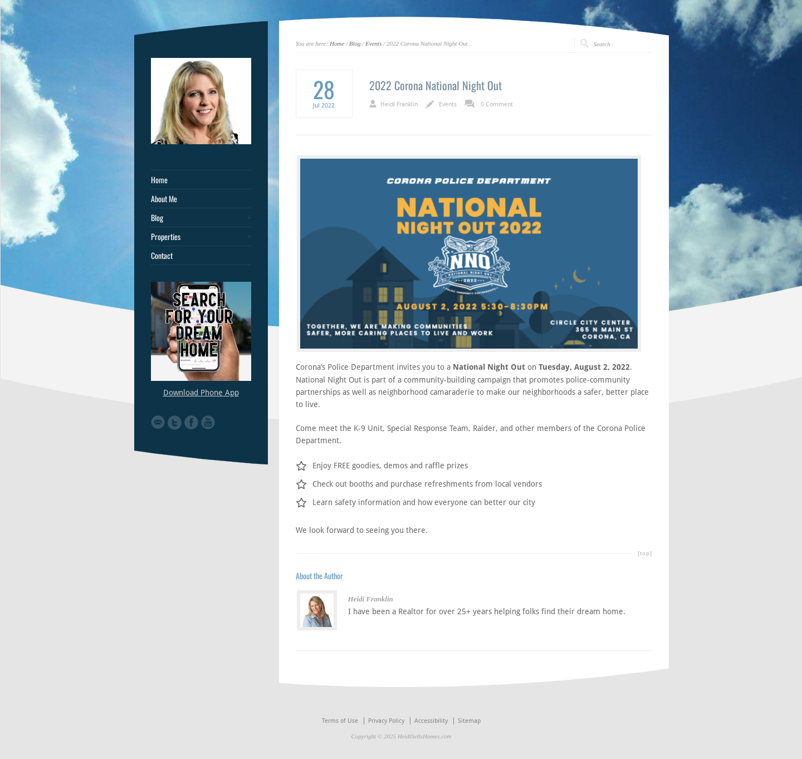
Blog (355, 43)
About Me (164, 199)
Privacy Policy (386, 720)
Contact (162, 255)
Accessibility (431, 720)
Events (373, 43)
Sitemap (469, 720)
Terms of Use (340, 720)
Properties (165, 237)
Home (337, 43)
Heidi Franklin (399, 104)
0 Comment (497, 104)
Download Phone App (201, 392)
